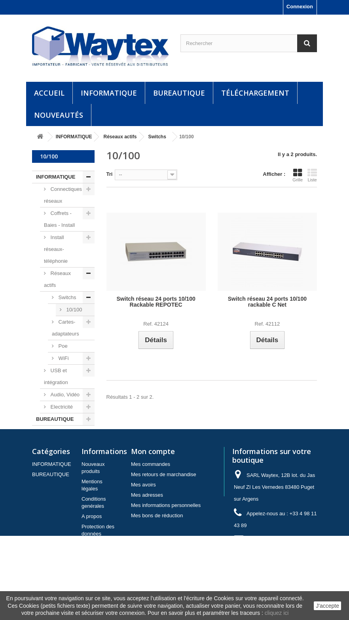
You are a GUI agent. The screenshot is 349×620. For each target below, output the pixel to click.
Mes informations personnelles (166, 533)
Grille (297, 175)
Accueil (49, 93)
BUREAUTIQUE (179, 93)
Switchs (66, 297)
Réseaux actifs (57, 279)
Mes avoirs (143, 513)
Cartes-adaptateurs (65, 328)
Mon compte (153, 479)
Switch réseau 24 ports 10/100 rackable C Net (267, 302)
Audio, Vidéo (64, 395)
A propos (92, 544)
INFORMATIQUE (109, 93)
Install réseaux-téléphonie (56, 249)
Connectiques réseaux (63, 195)
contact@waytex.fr (287, 568)
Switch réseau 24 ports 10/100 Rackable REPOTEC (156, 302)
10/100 (73, 310)
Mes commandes (150, 492)
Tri (109, 174)
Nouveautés (58, 115)
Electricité (61, 407)
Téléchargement (255, 93)
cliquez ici (277, 613)
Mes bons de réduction (157, 544)
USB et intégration (56, 376)
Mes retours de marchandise (163, 502)
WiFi (63, 358)
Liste (312, 175)
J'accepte (327, 606)
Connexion (299, 6)
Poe (62, 346)
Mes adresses (147, 523)
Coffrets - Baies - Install (59, 219)
